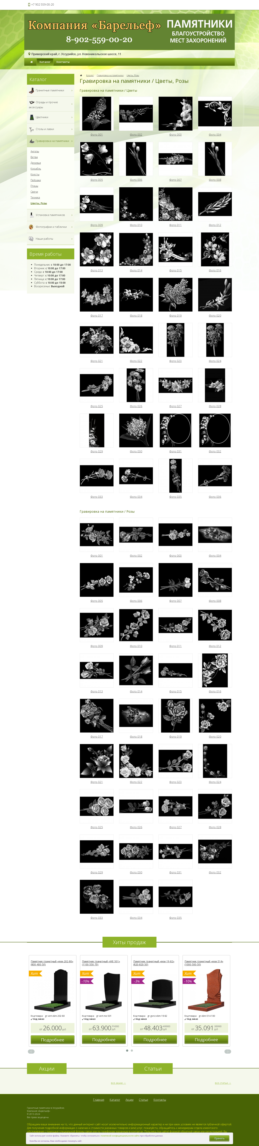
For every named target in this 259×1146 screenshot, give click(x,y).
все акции (117, 1083)
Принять (219, 1138)
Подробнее (52, 1040)
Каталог (45, 62)
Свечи (34, 191)
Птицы (34, 186)
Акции (129, 1100)
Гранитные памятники (51, 90)
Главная (98, 1100)
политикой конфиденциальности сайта (120, 1135)
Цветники (51, 117)
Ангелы (35, 151)
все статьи (221, 1083)
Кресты (35, 174)
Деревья (36, 163)
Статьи (143, 1100)
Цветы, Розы (133, 75)
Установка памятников (51, 215)
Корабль (36, 168)
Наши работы (51, 239)
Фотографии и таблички (51, 227)
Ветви (34, 157)
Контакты (63, 62)
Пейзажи (36, 180)
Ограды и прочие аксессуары (51, 104)
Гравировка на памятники (110, 75)
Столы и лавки (51, 129)
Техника (35, 197)
